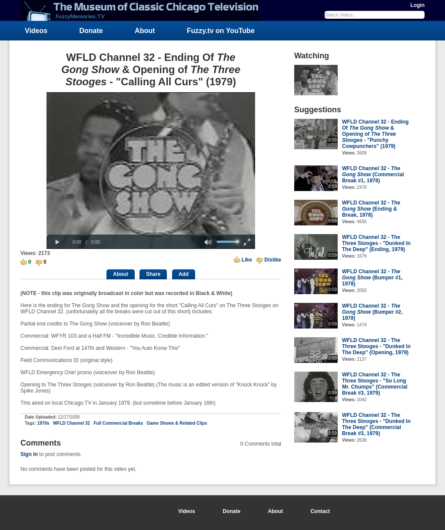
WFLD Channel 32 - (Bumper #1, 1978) (372, 277)
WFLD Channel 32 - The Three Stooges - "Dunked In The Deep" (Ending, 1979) (376, 243)
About (145, 30)
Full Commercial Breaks (118, 423)
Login (417, 5)
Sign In (29, 454)
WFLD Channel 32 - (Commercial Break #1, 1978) (373, 174)
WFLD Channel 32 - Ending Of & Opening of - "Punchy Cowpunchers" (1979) (375, 134)
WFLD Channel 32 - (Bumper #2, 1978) (372, 312)
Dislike (272, 260)
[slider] (150, 235)
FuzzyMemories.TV (143, 10)
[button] (57, 242)
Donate (91, 30)
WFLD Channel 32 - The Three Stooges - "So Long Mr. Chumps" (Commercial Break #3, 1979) (374, 384)
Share (153, 274)
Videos (36, 30)
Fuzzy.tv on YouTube (221, 30)
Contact (320, 511)
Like (247, 260)
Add (184, 274)
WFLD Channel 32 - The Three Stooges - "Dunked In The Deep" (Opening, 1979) (376, 346)
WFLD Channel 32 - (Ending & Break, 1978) (371, 209)
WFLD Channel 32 (71, 423)
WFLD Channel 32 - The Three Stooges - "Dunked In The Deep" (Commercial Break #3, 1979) (376, 424)
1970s (43, 423)
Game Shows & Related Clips (177, 423)
